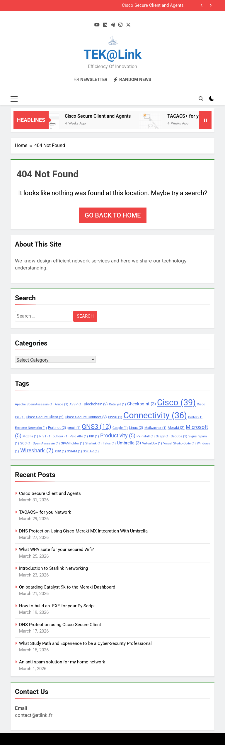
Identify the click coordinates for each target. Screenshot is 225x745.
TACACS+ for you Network (45, 512)
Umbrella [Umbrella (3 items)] (129, 443)
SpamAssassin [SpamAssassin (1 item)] (46, 443)
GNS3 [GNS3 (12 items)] (96, 426)
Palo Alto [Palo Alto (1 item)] (79, 436)
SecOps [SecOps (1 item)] (179, 436)
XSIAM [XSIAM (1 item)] (74, 451)
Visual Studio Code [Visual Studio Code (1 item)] (179, 443)
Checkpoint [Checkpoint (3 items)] (141, 404)
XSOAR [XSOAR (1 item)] (91, 451)
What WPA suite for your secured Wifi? (56, 549)
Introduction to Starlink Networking (53, 568)
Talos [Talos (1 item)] (109, 443)
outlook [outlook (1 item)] (61, 436)
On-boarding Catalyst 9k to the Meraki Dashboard (67, 587)
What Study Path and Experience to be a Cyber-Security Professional (85, 643)
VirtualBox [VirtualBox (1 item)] (152, 443)
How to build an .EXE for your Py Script (57, 606)
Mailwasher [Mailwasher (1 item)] (155, 428)
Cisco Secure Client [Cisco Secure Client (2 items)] (45, 417)
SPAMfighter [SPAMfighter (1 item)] (72, 443)
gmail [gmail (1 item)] (74, 428)
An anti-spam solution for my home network (62, 662)
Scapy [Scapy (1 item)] (163, 436)
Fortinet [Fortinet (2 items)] (57, 427)
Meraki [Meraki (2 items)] (176, 427)
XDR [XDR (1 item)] (60, 451)
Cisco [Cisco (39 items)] (176, 402)
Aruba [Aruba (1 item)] (61, 404)
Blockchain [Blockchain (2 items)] (96, 404)
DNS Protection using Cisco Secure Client (60, 624)
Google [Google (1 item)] (120, 428)
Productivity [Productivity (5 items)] (117, 436)
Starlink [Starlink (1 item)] (93, 443)
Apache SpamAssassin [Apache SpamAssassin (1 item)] (34, 404)
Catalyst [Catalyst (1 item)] (117, 404)
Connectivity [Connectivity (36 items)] (155, 415)
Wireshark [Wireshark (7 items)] (37, 450)
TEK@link (112, 54)
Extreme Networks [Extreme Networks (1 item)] (31, 428)
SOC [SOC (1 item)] (26, 443)
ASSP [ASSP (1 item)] (76, 404)
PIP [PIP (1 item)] (94, 436)
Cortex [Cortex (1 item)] (195, 417)
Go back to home (113, 215)
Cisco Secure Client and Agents (153, 5)
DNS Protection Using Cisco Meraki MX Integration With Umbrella (83, 531)
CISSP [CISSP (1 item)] (115, 417)
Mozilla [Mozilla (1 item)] (30, 436)
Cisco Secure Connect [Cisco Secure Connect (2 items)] (86, 417)
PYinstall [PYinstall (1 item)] (146, 436)
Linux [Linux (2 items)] (136, 427)
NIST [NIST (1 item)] (45, 436)
